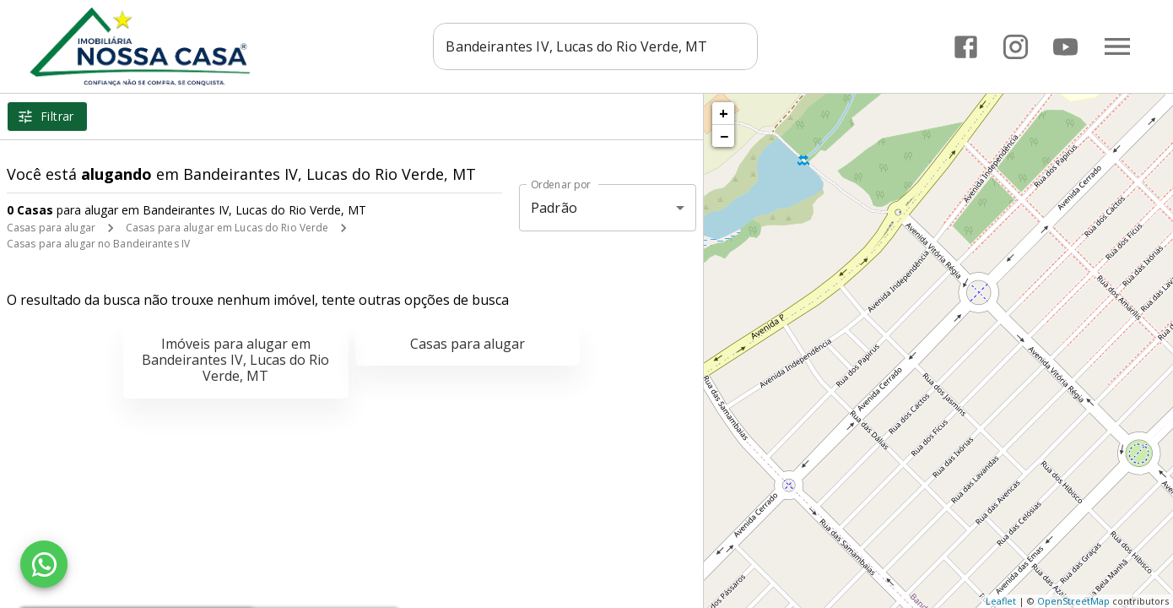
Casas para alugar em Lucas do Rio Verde (227, 227)
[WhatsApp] (44, 564)
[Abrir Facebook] (966, 47)
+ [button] (723, 113)
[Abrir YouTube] (1065, 47)
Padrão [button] (554, 207)
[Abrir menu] (1117, 46)
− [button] (724, 136)
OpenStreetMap (1073, 600)
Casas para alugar (51, 227)
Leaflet (1001, 600)
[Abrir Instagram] (1015, 47)
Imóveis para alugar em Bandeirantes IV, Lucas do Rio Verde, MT (235, 359)
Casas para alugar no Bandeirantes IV (98, 243)
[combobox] (597, 46)
